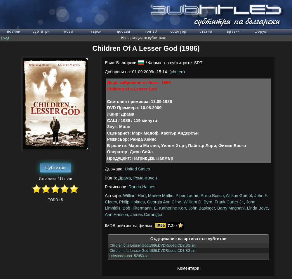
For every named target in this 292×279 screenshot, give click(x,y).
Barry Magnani (231, 208)
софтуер (178, 31)
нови (68, 31)
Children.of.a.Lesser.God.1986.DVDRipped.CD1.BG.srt (152, 251)
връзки (233, 31)
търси (96, 31)
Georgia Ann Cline (164, 202)
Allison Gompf (239, 195)
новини (13, 31)
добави (123, 31)
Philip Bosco (212, 195)
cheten (177, 71)
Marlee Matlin (160, 195)
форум (261, 31)
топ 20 (151, 31)
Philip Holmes (132, 202)
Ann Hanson (116, 214)
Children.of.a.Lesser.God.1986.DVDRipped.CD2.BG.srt (152, 245)
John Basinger (201, 208)
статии (206, 31)
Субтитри (55, 167)
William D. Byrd (198, 202)
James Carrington (147, 214)
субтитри (41, 31)
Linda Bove (257, 208)
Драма (124, 178)
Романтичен (145, 178)
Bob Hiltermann (137, 208)
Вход (5, 38)
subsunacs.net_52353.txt (129, 256)
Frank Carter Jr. (229, 202)
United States (137, 169)
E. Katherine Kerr (170, 208)
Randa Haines (142, 186)
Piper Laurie (186, 195)
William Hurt (134, 195)
